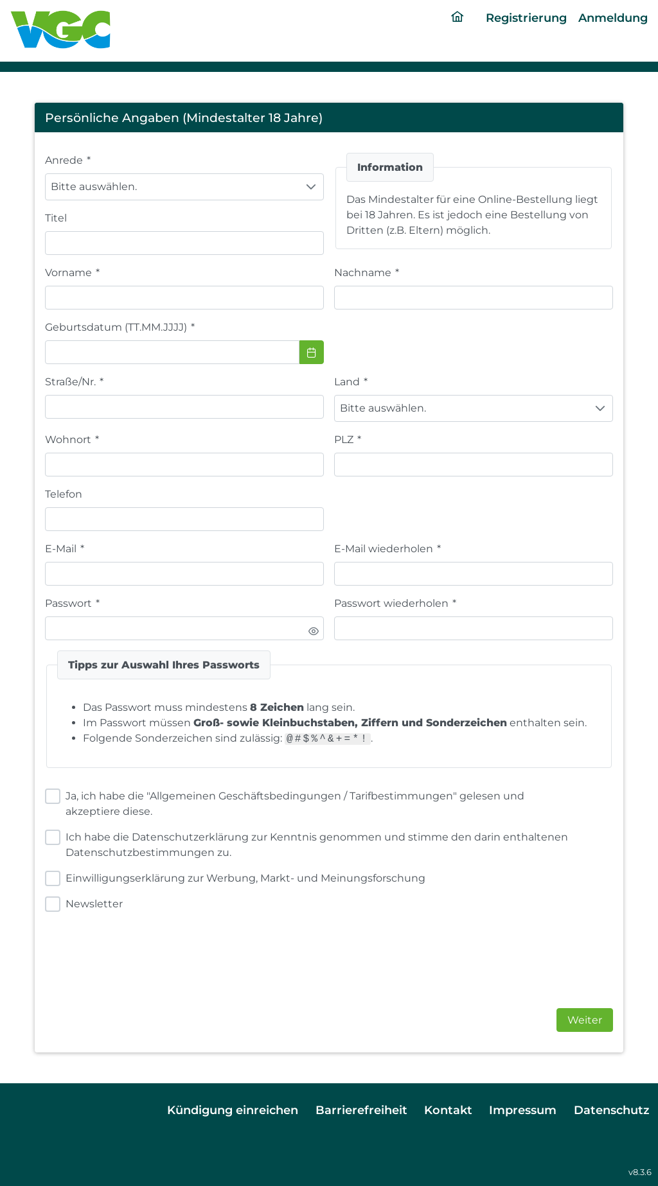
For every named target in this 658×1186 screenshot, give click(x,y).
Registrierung (526, 17)
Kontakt (448, 1110)
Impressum (522, 1110)
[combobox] (172, 352)
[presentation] (431, 952)
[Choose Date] (311, 352)
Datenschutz (612, 1110)
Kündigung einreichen (232, 1110)
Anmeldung (613, 17)
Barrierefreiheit (361, 1110)
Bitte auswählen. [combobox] (94, 186)
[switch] (313, 631)
